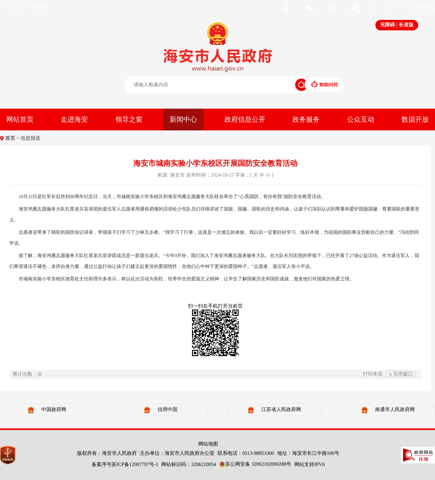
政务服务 (306, 119)
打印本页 (373, 374)
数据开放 (415, 119)
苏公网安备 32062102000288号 (255, 464)
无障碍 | (389, 24)
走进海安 (74, 119)
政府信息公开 (244, 119)
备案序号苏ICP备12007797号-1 (125, 464)
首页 (10, 138)
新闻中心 (183, 119)
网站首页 (20, 119)
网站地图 (208, 443)
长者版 (406, 24)
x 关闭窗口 (401, 374)
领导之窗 (129, 119)
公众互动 (360, 119)
